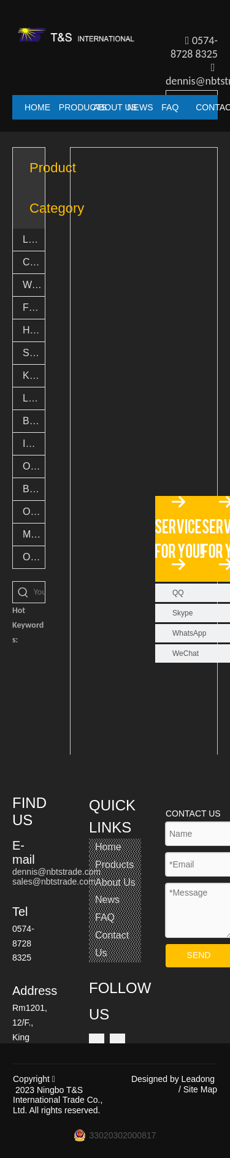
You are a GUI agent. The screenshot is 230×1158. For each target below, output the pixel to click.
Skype (182, 613)
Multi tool (34, 534)
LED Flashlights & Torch (34, 239)
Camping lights (34, 262)
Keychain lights (34, 375)
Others (34, 557)
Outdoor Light (34, 466)
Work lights (34, 285)
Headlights (34, 330)
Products (114, 864)
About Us (115, 882)
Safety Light (34, 353)
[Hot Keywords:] (23, 592)
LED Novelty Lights (34, 398)
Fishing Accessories (34, 307)
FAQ (105, 917)
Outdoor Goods (34, 511)
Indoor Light (34, 443)
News (107, 899)
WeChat (185, 653)
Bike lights (34, 421)
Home (108, 847)
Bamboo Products (34, 489)
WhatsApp (189, 633)
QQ (178, 593)
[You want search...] (39, 592)
